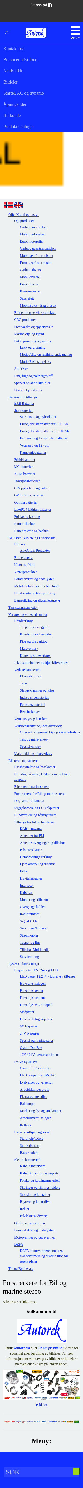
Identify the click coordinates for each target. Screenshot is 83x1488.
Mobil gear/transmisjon (36, 255)
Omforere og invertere (30, 1223)
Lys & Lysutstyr (25, 1062)
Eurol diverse (29, 284)
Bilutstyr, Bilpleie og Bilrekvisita (32, 538)
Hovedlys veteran (32, 998)
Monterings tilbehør (34, 900)
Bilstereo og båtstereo (23, 761)
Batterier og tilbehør (22, 397)
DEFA (18, 1244)
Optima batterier (25, 502)
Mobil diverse (30, 277)
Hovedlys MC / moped (36, 1005)
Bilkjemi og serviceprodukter (35, 312)
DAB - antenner (31, 828)
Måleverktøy (29, 648)
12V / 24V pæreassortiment (39, 1055)
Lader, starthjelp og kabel (32, 1132)
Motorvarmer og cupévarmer (34, 1237)
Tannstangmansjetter (23, 607)
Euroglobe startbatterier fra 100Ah (44, 431)
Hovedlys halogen (33, 983)
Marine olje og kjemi (29, 334)
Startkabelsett (29, 1145)
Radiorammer (29, 914)
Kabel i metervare (32, 1166)
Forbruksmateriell (32, 704)
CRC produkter (25, 320)
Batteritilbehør (24, 524)
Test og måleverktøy (34, 739)
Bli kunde (12, 115)
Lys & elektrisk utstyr (23, 964)
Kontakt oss (13, 48)
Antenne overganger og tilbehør (42, 843)
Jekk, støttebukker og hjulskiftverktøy (41, 663)
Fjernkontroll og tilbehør (37, 864)
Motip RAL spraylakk (35, 361)
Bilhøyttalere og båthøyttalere (35, 815)
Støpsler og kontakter (35, 1194)
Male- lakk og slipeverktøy (33, 753)
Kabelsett (26, 892)
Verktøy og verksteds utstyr (27, 614)
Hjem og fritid (24, 565)
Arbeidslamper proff (34, 1089)
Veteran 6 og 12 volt (34, 445)
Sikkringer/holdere (33, 928)
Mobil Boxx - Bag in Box (38, 305)
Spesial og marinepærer (36, 1040)
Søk (7, 33)
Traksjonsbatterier (27, 481)
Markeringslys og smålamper (40, 1111)
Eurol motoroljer (32, 241)
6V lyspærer (28, 1026)
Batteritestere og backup (31, 531)
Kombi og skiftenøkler (36, 634)
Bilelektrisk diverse (34, 1216)
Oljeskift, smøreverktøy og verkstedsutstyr (50, 732)
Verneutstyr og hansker (30, 719)
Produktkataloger (18, 126)
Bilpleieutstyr (23, 557)
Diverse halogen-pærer (36, 1019)
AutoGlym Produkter (35, 550)
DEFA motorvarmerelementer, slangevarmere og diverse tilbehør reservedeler (44, 1256)
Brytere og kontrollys (35, 1202)
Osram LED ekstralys (35, 1068)
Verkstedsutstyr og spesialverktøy (38, 726)
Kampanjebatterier (33, 452)
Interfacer (27, 885)
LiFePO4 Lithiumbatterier (32, 509)
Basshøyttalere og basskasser (34, 767)
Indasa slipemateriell (34, 697)
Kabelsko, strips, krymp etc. (40, 1173)
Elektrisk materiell (27, 1160)
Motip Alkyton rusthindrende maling (46, 354)
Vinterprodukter (25, 572)
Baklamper (27, 1104)
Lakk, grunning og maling (32, 341)
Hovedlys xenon (31, 990)
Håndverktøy (23, 621)
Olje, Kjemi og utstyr (23, 214)
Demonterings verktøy (36, 857)
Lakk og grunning (32, 347)
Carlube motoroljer (33, 227)
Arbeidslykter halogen (36, 1118)
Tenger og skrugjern (34, 627)
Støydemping (29, 957)
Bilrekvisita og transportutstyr (35, 593)
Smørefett (27, 298)
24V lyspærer (29, 1033)
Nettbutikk (12, 70)
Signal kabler (29, 921)
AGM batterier (24, 474)
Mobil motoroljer (32, 234)
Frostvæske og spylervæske (33, 327)
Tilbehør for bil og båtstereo (34, 822)
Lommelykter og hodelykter (34, 579)
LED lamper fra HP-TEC (38, 1075)
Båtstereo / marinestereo (31, 786)
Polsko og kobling (27, 516)
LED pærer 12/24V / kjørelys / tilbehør (47, 976)
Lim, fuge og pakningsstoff (33, 376)
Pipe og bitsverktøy (33, 641)
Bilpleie (19, 544)
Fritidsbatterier (24, 459)
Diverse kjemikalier (28, 390)
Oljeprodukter (24, 221)
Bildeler (10, 82)
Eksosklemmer (30, 676)
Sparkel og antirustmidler (32, 383)
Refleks (25, 1125)
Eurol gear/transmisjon (36, 263)
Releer (24, 1209)
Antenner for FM (32, 835)
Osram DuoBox (31, 1047)
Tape (23, 683)
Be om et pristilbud (20, 59)
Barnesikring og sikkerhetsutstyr (37, 600)
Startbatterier (23, 410)
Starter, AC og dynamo (23, 93)
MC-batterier (23, 467)
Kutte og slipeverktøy (35, 655)
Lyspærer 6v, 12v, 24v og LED (36, 970)
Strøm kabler (29, 935)
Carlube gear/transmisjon (38, 248)
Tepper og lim (30, 942)
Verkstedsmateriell (27, 670)
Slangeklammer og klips (37, 690)
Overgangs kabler (32, 907)
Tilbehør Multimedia (34, 949)
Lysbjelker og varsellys (36, 1082)
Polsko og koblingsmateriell (40, 1180)
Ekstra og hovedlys (33, 1096)
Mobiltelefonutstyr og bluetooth (36, 586)
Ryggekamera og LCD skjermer (36, 808)
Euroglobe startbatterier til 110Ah (44, 424)
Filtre (24, 871)
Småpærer (27, 1012)
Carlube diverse (31, 270)
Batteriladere (29, 1153)
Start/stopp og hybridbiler (38, 417)
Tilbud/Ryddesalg (20, 1268)
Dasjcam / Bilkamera (29, 801)
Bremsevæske (30, 291)
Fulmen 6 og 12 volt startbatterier (44, 438)
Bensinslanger (30, 712)
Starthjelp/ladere (31, 1138)
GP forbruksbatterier (28, 495)
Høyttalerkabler (31, 878)
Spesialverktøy (30, 746)
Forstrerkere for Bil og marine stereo (40, 794)
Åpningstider (14, 104)
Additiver (21, 369)
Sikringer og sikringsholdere (40, 1187)
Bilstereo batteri (31, 850)
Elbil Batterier (24, 403)
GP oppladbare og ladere (31, 488)
